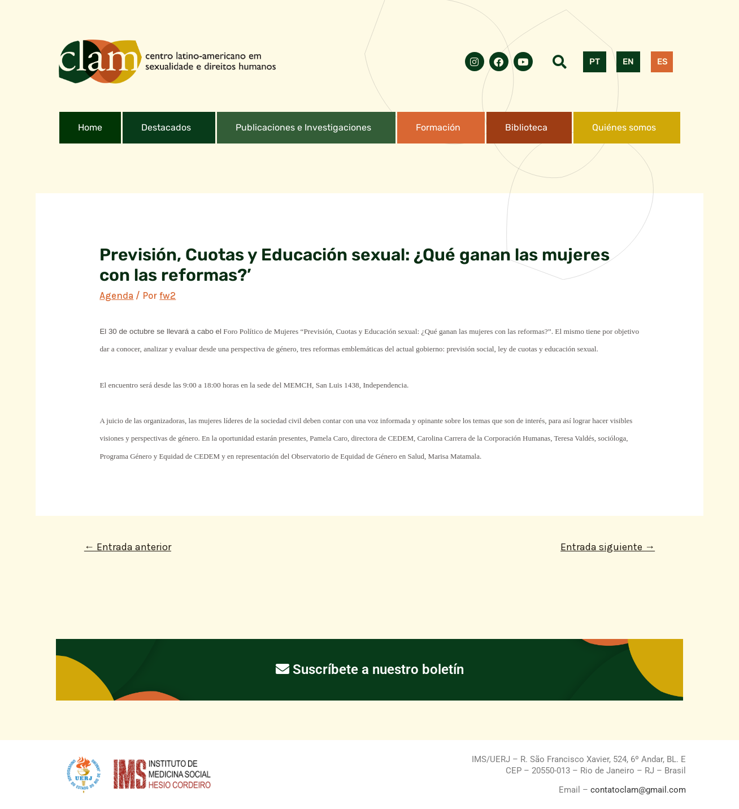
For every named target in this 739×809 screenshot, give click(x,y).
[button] (169, 127)
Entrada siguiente (607, 547)
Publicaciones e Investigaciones (303, 127)
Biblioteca (526, 127)
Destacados (166, 127)
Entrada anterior (127, 547)
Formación (438, 127)
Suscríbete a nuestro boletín (370, 669)
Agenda (116, 295)
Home (90, 127)
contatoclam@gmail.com (637, 790)
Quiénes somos (624, 127)
